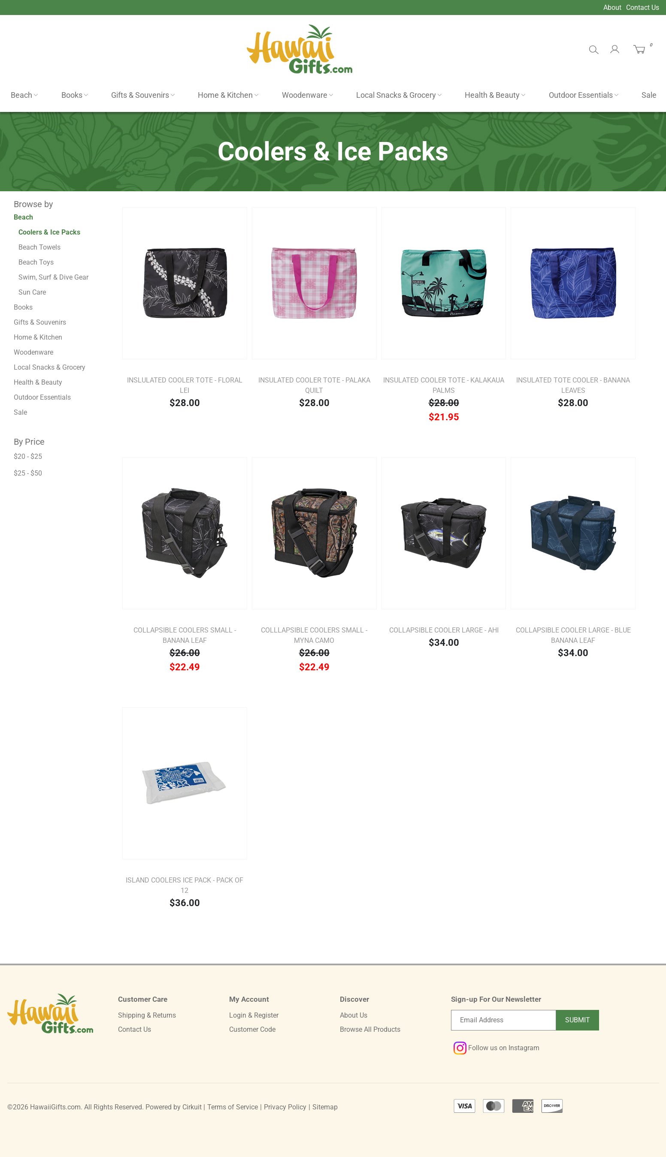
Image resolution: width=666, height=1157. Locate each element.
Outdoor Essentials (581, 94)
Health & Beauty (492, 94)
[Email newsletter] (503, 1020)
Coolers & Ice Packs (49, 232)
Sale (649, 94)
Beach (21, 94)
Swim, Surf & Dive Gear (53, 277)
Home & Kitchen (225, 94)
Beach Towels (39, 247)
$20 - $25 (28, 456)
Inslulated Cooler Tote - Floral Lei (184, 385)
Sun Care (32, 292)
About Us (353, 1015)
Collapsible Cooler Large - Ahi (444, 630)
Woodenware (304, 94)
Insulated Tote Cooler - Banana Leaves (573, 385)
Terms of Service (232, 1107)
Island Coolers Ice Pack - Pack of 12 (184, 885)
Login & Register (254, 1015)
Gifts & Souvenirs (140, 94)
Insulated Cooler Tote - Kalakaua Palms (443, 385)
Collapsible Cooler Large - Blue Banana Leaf (573, 635)
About (612, 7)
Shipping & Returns (147, 1015)
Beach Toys (36, 262)
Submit (577, 1020)
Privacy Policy (285, 1107)
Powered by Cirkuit (173, 1107)
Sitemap (325, 1107)
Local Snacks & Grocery (396, 94)
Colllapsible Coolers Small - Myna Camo (314, 635)
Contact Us (642, 7)
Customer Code (252, 1029)
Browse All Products (370, 1029)
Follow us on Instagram (496, 1048)
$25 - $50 (28, 473)
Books (71, 94)
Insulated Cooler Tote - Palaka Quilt (314, 385)
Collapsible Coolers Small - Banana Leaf (184, 635)
